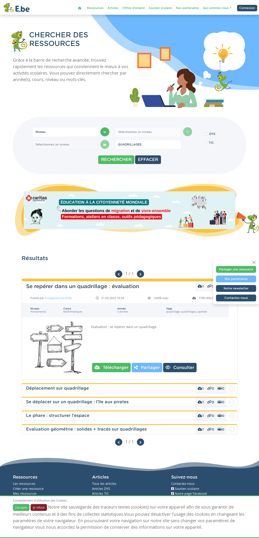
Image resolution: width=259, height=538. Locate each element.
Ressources (95, 7)
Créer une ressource (28, 489)
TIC (211, 142)
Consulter (179, 367)
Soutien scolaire (160, 7)
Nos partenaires (187, 7)
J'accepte (21, 507)
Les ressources (24, 484)
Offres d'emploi (133, 7)
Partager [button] (147, 367)
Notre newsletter (236, 288)
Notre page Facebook (189, 493)
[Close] (254, 262)
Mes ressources (25, 493)
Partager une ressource (236, 269)
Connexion (247, 7)
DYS (212, 134)
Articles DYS (101, 489)
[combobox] (65, 132)
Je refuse (39, 507)
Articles (112, 7)
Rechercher (116, 160)
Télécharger (111, 367)
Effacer (148, 160)
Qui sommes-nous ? (217, 7)
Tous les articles (104, 484)
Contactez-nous (236, 297)
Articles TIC (100, 493)
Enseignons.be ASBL (58, 298)
